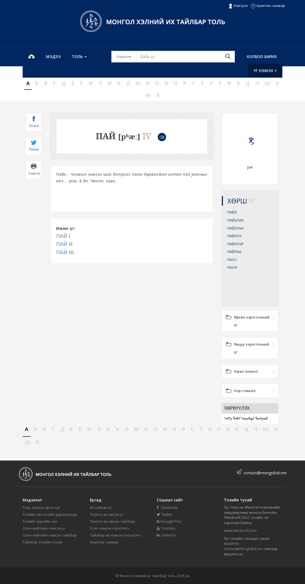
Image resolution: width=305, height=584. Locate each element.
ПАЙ (61, 236)
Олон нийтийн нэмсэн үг (44, 528)
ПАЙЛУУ (234, 235)
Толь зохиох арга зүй (41, 507)
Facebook (167, 507)
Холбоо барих (262, 56)
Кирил (126, 56)
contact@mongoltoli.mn (264, 472)
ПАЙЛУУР (235, 243)
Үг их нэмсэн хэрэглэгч (109, 528)
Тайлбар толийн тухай (42, 542)
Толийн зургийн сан (40, 521)
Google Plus (169, 521)
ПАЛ (232, 259)
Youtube (166, 528)
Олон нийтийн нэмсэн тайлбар (50, 535)
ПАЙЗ (232, 212)
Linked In (166, 535)
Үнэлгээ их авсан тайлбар (112, 521)
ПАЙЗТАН (235, 228)
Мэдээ (53, 56)
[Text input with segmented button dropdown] (185, 56)
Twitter (165, 514)
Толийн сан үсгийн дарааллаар (50, 514)
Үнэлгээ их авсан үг (106, 514)
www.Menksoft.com (240, 530)
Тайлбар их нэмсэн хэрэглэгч (115, 535)
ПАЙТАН (234, 251)
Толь (79, 56)
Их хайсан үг (101, 507)
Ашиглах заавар (268, 5)
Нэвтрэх (238, 6)
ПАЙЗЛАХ (235, 220)
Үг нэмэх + (265, 70)
